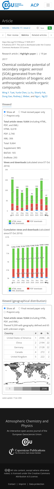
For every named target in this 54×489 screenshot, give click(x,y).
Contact (11, 484)
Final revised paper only (31, 112)
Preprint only (12, 115)
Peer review (12, 35)
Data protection (36, 484)
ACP (35, 5)
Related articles (39, 35)
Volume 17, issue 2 (21, 28)
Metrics (25, 35)
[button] (38, 28)
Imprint (22, 484)
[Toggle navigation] (48, 5)
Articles (5, 28)
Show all (9, 112)
